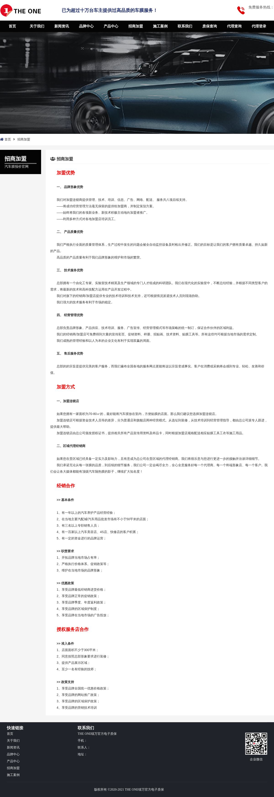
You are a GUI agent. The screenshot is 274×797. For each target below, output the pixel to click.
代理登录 (259, 26)
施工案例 (160, 26)
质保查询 (209, 26)
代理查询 (234, 26)
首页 (12, 26)
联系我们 (185, 26)
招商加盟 (135, 26)
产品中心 (111, 26)
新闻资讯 (61, 26)
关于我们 (37, 26)
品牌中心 (86, 26)
